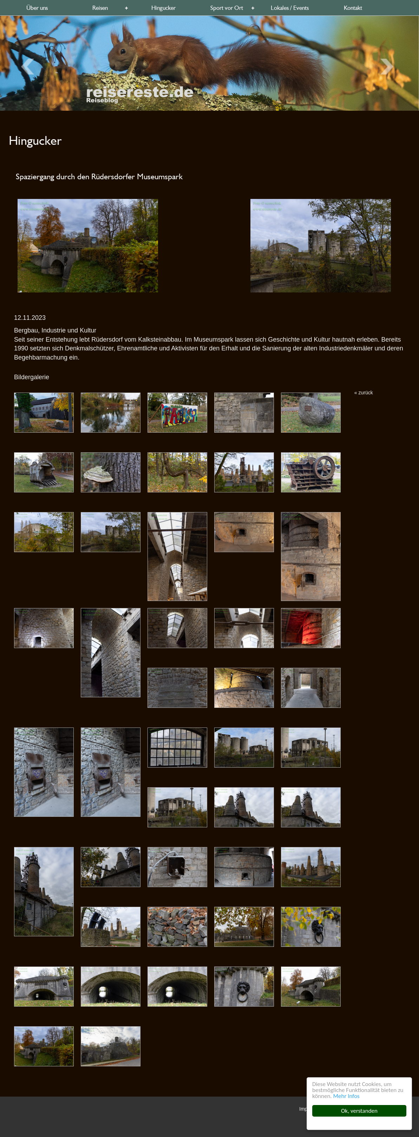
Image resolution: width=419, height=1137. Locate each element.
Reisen (100, 7)
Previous (389, 66)
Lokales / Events (290, 7)
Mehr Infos (346, 1096)
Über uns (37, 7)
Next (30, 66)
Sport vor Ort (226, 7)
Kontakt (353, 7)
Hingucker (163, 7)
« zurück (363, 392)
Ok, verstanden (359, 1111)
